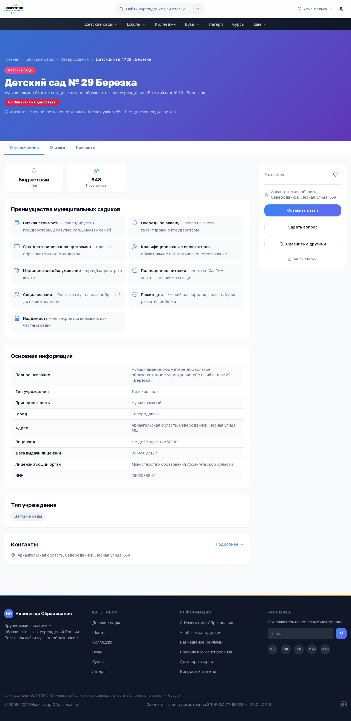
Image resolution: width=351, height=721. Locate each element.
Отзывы (57, 147)
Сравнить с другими (302, 244)
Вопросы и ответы (198, 671)
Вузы (192, 24)
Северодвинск (75, 59)
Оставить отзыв (303, 210)
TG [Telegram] (299, 649)
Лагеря (216, 24)
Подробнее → (230, 544)
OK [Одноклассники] (285, 649)
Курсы (238, 24)
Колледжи (165, 24)
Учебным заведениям (201, 632)
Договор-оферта (196, 661)
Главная (11, 59)
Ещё (260, 24)
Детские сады (101, 24)
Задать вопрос (303, 227)
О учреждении (24, 147)
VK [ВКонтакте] (272, 649)
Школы (136, 24)
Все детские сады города (150, 111)
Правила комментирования (206, 652)
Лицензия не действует (32, 102)
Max (312, 649)
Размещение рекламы (201, 642)
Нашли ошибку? (303, 259)
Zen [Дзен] (325, 649)
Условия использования (148, 695)
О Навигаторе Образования (206, 622)
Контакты (85, 147)
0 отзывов (274, 174)
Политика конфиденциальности (99, 695)
